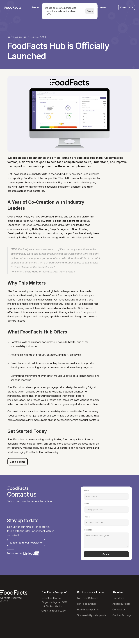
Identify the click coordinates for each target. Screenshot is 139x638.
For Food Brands (86, 603)
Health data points (88, 609)
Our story (118, 598)
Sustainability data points (91, 615)
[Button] (17, 461)
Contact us (118, 609)
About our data (121, 603)
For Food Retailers (87, 598)
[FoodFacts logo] (13, 7)
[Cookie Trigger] (121, 615)
